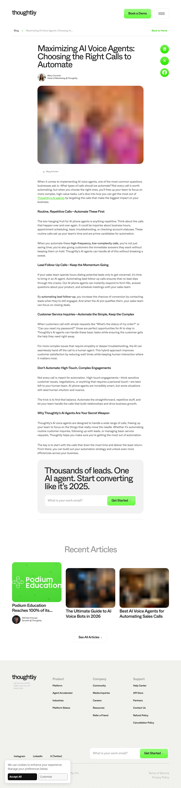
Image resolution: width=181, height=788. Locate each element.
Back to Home (159, 31)
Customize (46, 777)
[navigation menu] (161, 14)
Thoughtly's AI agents (50, 198)
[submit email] (121, 501)
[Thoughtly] (24, 13)
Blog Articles (50, 171)
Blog (16, 31)
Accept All (15, 777)
